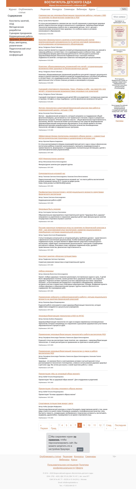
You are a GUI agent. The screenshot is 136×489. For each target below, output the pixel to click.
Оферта (79, 467)
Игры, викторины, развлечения (18, 44)
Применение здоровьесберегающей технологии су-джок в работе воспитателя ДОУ (68, 352)
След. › (109, 427)
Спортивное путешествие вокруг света (56, 403)
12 (100, 425)
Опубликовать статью (26, 11)
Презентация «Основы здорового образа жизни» (60, 388)
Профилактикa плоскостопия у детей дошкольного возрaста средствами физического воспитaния (71, 193)
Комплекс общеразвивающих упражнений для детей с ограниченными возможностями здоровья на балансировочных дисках (71, 67)
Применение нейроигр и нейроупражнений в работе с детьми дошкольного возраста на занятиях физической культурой (73, 298)
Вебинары (82, 9)
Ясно (80, 449)
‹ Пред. (54, 427)
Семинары (69, 9)
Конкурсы (57, 9)
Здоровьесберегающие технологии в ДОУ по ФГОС (61, 316)
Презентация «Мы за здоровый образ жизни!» (59, 373)
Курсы (92, 9)
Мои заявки (119, 16)
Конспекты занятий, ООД (19, 22)
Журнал (12, 9)
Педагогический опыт (20, 48)
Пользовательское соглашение (62, 464)
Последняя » (120, 427)
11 (95, 425)
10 (89, 425)
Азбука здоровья (46, 271)
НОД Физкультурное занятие (51, 158)
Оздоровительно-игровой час (52, 173)
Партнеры (119, 121)
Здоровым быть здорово (50, 209)
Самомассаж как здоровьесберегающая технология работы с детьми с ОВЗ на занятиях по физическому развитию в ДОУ (72, 16)
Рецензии (45, 9)
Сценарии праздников (20, 33)
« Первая (44, 427)
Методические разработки (16, 28)
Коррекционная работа (21, 36)
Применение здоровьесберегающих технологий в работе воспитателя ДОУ (72, 334)
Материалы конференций (16, 53)
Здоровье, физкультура (20, 39)
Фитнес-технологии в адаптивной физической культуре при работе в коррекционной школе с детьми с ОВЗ (69, 109)
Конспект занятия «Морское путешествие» (58, 256)
